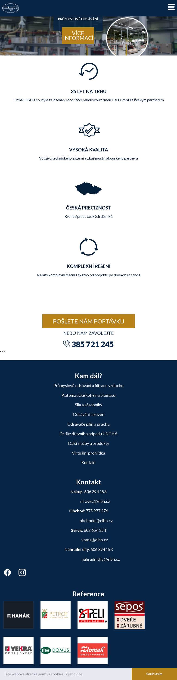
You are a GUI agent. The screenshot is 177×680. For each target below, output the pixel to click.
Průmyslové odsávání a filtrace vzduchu (88, 385)
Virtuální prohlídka (88, 453)
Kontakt (88, 462)
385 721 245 (92, 344)
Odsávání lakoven (88, 414)
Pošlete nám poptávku (88, 321)
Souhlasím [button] (154, 674)
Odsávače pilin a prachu (88, 424)
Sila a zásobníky (88, 404)
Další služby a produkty (88, 443)
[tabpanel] (88, 34)
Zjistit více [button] (73, 674)
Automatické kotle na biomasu (88, 395)
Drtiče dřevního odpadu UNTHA (88, 433)
